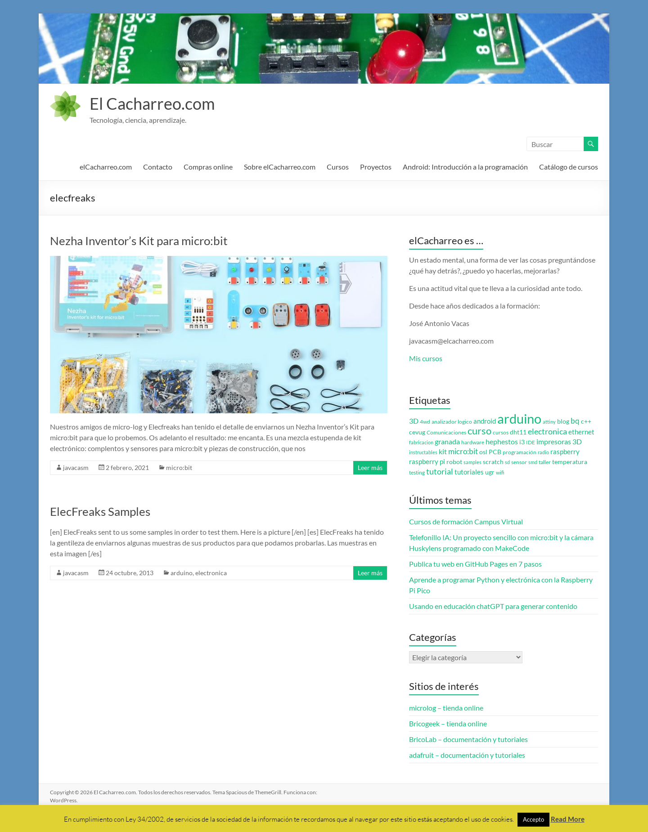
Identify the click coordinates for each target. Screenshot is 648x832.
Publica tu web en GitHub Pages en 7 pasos (475, 563)
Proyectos (376, 166)
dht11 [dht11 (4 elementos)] (518, 432)
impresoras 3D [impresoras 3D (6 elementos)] (559, 442)
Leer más (370, 467)
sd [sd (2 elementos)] (507, 462)
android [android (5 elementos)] (484, 421)
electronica (211, 573)
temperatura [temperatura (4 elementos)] (569, 461)
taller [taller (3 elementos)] (545, 462)
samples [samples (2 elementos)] (473, 462)
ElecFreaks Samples (100, 511)
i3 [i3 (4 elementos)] (522, 442)
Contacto (157, 166)
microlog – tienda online (446, 707)
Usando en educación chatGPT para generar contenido (493, 606)
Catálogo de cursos (568, 166)
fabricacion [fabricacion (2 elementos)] (421, 442)
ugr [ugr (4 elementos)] (490, 472)
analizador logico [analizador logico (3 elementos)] (452, 421)
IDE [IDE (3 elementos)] (530, 442)
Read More (568, 819)
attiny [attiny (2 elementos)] (549, 422)
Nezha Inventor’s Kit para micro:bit (139, 240)
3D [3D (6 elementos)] (413, 421)
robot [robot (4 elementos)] (454, 461)
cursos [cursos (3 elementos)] (500, 432)
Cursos (338, 166)
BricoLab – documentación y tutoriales (468, 739)
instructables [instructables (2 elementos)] (423, 452)
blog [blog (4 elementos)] (563, 421)
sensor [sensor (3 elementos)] (519, 462)
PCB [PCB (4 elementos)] (495, 452)
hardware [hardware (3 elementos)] (472, 442)
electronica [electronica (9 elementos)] (547, 431)
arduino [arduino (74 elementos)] (519, 418)
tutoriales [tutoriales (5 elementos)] (469, 472)
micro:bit (179, 467)
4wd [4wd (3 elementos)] (425, 421)
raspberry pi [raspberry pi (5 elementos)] (427, 461)
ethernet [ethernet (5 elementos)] (581, 432)
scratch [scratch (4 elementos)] (493, 461)
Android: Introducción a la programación (465, 166)
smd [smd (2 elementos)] (532, 462)
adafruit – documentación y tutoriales (467, 755)
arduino (182, 573)
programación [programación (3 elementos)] (519, 452)
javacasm (76, 467)
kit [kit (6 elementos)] (443, 451)
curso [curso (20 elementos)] (479, 431)
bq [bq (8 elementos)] (575, 420)
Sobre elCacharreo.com (279, 166)
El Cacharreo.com (152, 103)
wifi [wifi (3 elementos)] (500, 472)
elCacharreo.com (106, 166)
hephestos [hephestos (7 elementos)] (502, 441)
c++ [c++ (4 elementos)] (586, 421)
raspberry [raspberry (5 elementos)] (565, 452)
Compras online (208, 166)
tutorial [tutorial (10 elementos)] (439, 471)
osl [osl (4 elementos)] (483, 452)
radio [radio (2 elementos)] (543, 452)
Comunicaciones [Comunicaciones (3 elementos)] (446, 432)
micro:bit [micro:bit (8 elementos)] (463, 451)
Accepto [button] (533, 819)
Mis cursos (425, 358)
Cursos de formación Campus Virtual (466, 521)
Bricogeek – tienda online (448, 723)
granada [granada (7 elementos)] (447, 441)
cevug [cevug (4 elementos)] (417, 432)
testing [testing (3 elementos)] (417, 472)
